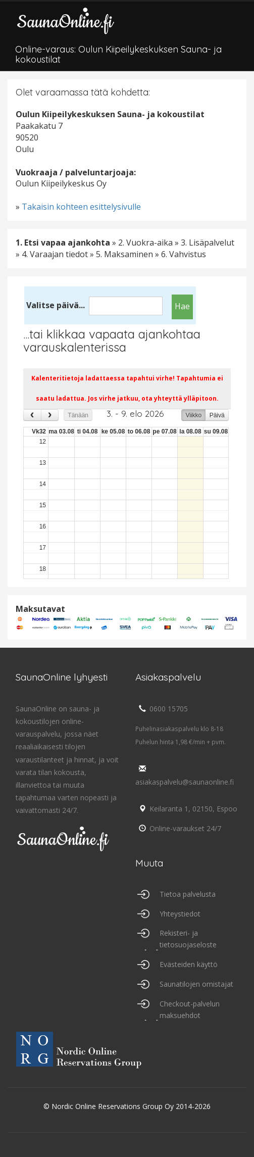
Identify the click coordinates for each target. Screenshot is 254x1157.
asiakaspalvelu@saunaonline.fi (184, 775)
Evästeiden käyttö (189, 964)
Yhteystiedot (180, 914)
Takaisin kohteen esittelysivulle (81, 206)
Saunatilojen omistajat (196, 984)
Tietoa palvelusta (188, 894)
